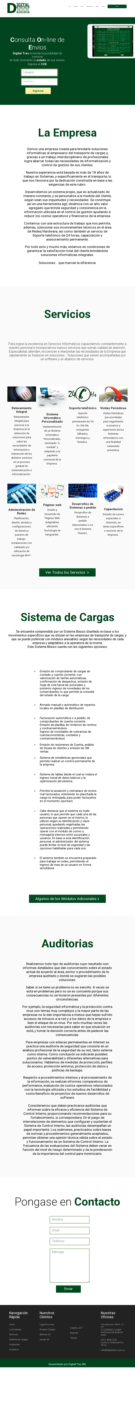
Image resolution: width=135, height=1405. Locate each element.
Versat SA (46, 1356)
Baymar (74, 1349)
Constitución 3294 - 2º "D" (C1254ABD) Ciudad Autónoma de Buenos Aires (110, 1346)
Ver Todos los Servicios (68, 578)
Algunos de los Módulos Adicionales (67, 911)
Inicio (51, 6)
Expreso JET (76, 1344)
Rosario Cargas (49, 1346)
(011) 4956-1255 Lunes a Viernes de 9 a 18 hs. (110, 1359)
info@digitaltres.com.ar (111, 1366)
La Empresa (59, 6)
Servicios (67, 6)
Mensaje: (70, 1282)
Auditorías (88, 6)
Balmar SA (46, 1351)
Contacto (97, 6)
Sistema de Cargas (78, 6)
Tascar (73, 1354)
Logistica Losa (48, 1341)
